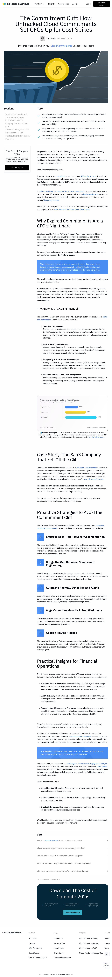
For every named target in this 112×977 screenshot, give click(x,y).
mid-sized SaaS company (86, 468)
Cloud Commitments (61, 45)
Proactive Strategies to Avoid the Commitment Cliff (17, 131)
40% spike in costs (88, 176)
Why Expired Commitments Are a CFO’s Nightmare (16, 116)
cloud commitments (90, 194)
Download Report (72, 912)
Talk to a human (101, 4)
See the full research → (97, 437)
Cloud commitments (51, 840)
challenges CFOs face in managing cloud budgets (87, 763)
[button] (40, 3)
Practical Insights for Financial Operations (17, 137)
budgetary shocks (51, 200)
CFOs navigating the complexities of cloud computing (62, 191)
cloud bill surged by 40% (93, 479)
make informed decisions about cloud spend (72, 209)
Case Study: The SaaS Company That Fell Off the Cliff (16, 123)
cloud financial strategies (80, 736)
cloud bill (61, 176)
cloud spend (102, 766)
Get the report (17, 167)
